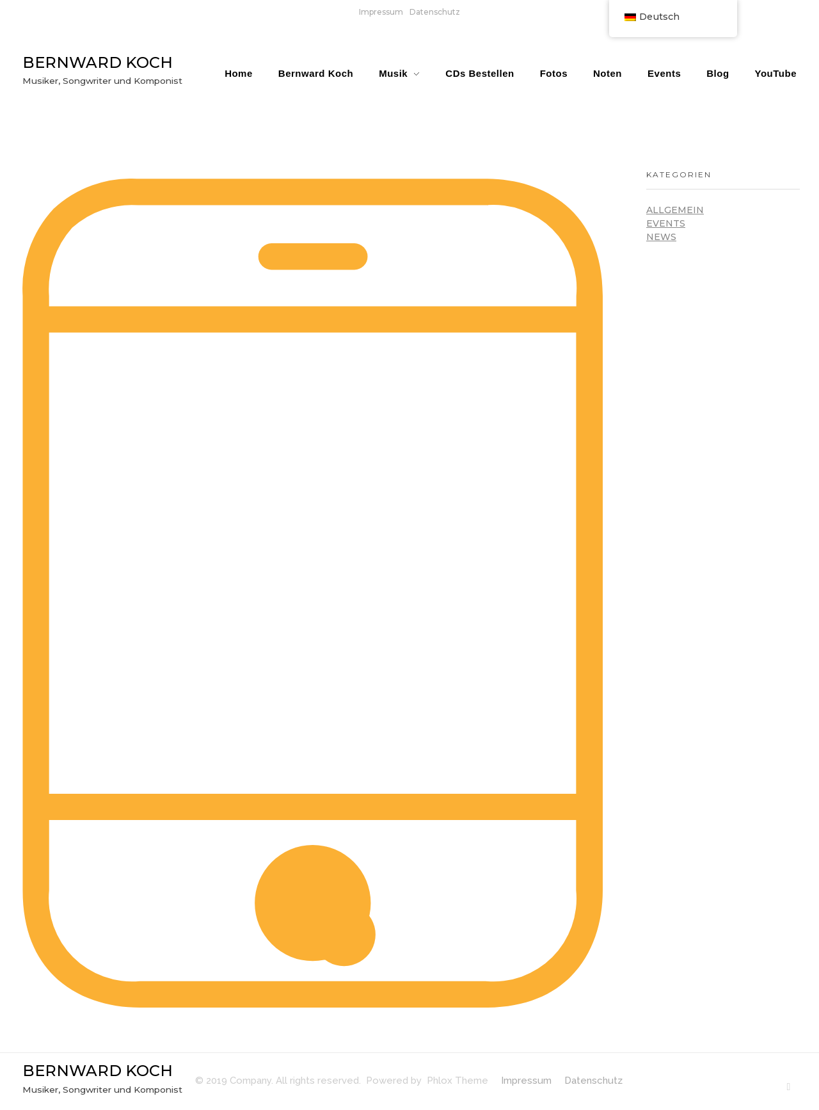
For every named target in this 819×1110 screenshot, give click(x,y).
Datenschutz (435, 12)
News (661, 237)
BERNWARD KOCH (97, 62)
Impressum (381, 12)
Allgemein (675, 210)
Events (665, 223)
